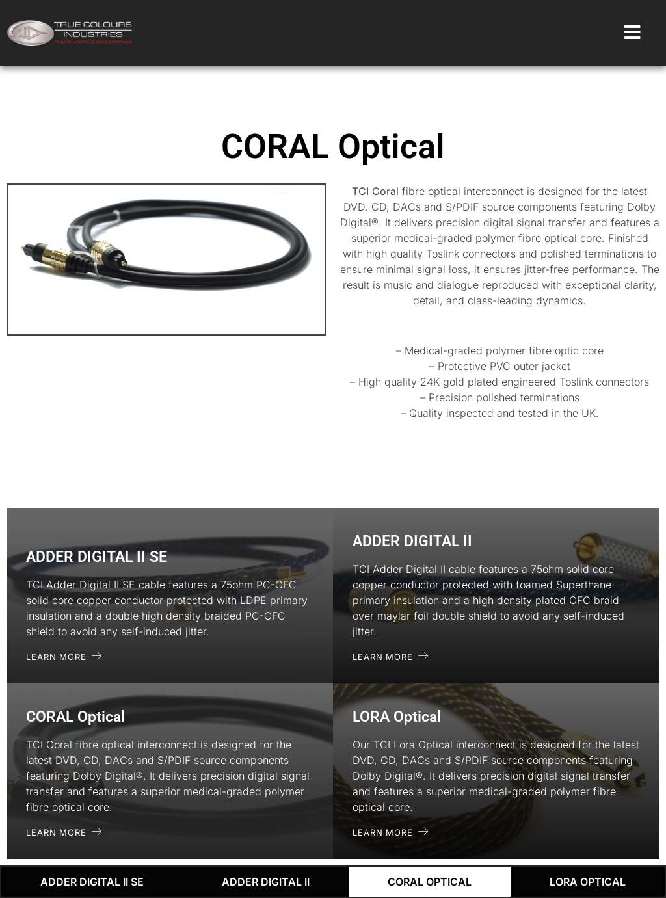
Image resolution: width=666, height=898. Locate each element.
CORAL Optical (430, 881)
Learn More (64, 656)
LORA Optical (588, 881)
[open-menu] (633, 33)
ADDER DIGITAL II (266, 881)
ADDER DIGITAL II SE (92, 881)
